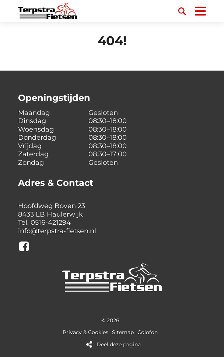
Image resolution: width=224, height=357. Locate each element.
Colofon (147, 332)
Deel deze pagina (119, 344)
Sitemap (123, 332)
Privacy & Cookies (85, 332)
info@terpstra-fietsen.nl (57, 231)
